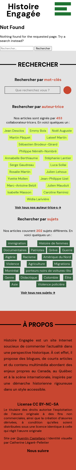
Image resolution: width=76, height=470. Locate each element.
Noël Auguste (62, 131)
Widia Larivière (38, 199)
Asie (14, 284)
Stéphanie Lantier (58, 158)
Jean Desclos (14, 131)
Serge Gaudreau (22, 165)
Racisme (29, 257)
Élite (68, 277)
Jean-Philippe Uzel (54, 178)
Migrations (62, 264)
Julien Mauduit (58, 185)
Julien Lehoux (56, 172)
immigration (17, 243)
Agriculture (36, 264)
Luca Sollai (58, 165)
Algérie (10, 257)
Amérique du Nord (57, 257)
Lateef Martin (56, 137)
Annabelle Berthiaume (21, 158)
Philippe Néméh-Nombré (38, 151)
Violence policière (51, 284)
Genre (9, 277)
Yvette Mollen (18, 178)
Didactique (29, 277)
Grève (53, 250)
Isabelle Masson (19, 192)
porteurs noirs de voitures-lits (48, 271)
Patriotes (37, 250)
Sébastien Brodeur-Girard (38, 144)
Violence (12, 264)
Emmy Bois (38, 131)
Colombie (51, 277)
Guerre (67, 250)
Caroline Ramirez (56, 192)
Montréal (11, 271)
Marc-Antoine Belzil (21, 185)
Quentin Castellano (31, 438)
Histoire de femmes (53, 243)
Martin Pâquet (20, 137)
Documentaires (15, 250)
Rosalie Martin (19, 172)
